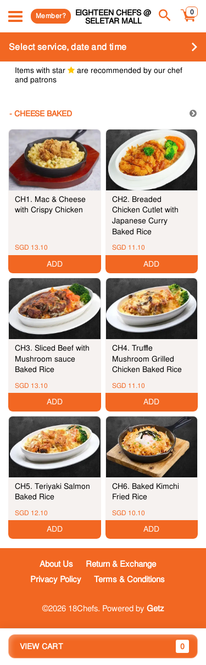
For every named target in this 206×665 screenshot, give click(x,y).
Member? (51, 16)
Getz (155, 608)
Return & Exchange (121, 564)
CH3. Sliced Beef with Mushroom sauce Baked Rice (52, 358)
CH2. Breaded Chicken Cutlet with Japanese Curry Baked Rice (145, 215)
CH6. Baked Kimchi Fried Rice (145, 491)
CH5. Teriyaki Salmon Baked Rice (52, 491)
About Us (56, 564)
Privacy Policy (55, 579)
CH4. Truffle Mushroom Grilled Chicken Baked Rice (147, 358)
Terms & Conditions (129, 579)
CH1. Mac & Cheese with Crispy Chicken (50, 204)
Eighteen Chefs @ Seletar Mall (113, 17)
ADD (55, 264)
